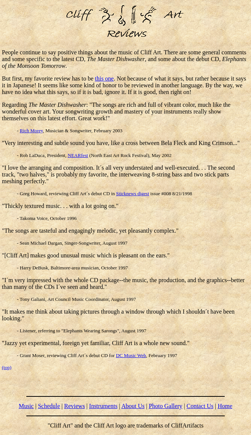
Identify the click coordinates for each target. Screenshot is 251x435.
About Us (133, 406)
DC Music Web (131, 355)
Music (26, 406)
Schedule (49, 406)
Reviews (74, 406)
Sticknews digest (132, 193)
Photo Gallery (165, 406)
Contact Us (199, 406)
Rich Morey (31, 130)
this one (104, 78)
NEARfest (78, 155)
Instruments (103, 406)
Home (225, 406)
